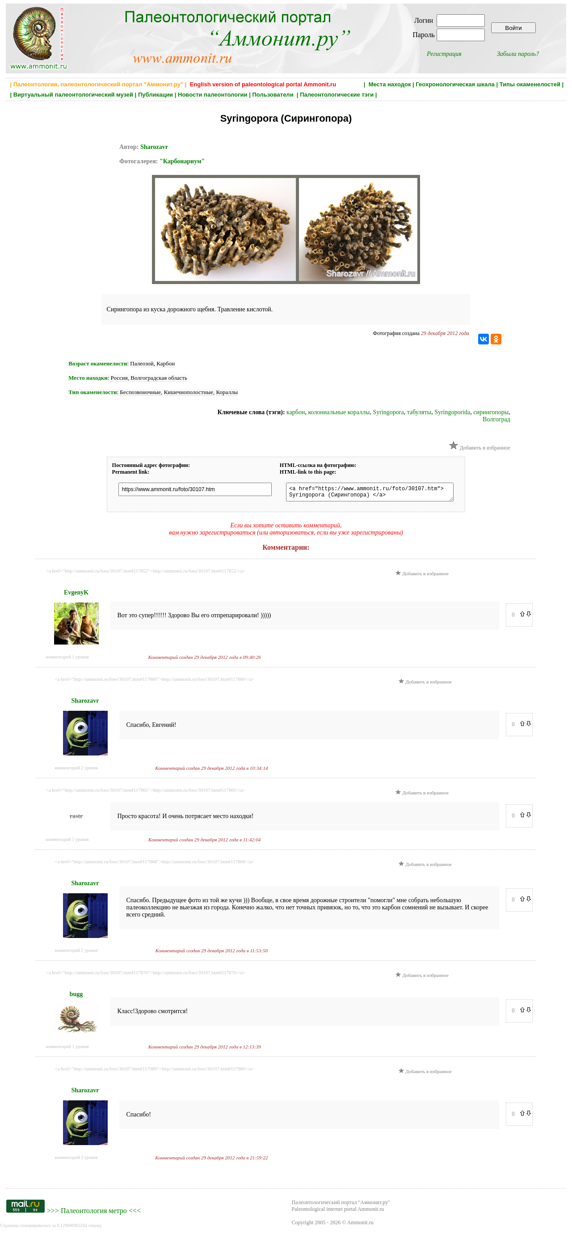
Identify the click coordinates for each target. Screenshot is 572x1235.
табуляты (419, 412)
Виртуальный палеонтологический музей (73, 94)
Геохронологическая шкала (455, 84)
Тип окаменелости (92, 392)
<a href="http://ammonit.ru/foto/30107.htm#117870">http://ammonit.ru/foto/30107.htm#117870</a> (145, 975)
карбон (295, 412)
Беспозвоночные (140, 392)
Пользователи (273, 94)
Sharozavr (154, 147)
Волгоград (496, 419)
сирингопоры (491, 412)
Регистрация (444, 54)
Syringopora (388, 412)
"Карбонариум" (182, 161)
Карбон (165, 363)
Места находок (390, 84)
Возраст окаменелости (97, 363)
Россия (119, 377)
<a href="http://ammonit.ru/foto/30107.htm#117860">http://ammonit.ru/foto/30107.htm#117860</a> (154, 681)
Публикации (155, 94)
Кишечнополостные (188, 392)
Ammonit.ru (360, 1225)
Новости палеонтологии (213, 94)
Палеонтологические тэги (337, 94)
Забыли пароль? (518, 54)
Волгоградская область (158, 377)
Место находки (87, 377)
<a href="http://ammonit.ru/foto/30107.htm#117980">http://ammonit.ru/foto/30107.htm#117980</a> (154, 1071)
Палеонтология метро (94, 1213)
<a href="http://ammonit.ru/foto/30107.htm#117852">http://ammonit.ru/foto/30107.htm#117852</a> (145, 573)
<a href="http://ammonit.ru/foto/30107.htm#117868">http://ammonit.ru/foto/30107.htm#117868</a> (154, 864)
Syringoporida (452, 412)
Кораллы (227, 392)
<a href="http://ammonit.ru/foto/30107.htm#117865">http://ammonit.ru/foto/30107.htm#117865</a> (145, 792)
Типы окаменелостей (530, 84)
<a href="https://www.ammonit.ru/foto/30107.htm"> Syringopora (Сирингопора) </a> (369, 493)
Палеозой (142, 363)
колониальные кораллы (339, 412)
